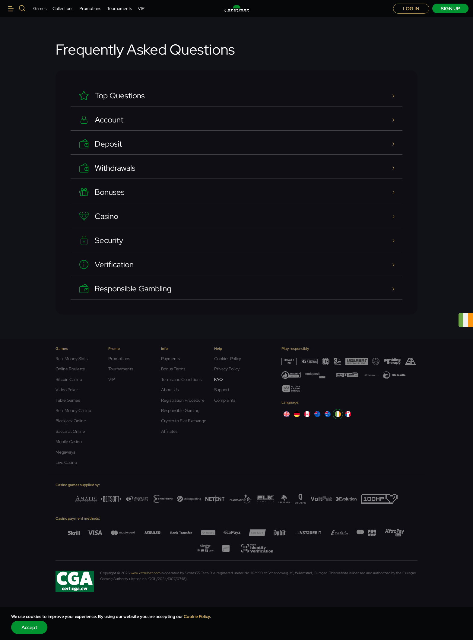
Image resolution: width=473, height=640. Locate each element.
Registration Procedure (183, 400)
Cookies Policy (227, 358)
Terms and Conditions (181, 379)
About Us (170, 389)
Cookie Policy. (197, 616)
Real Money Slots (71, 358)
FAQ (218, 379)
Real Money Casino (73, 410)
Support (221, 389)
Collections (62, 8)
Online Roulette (70, 369)
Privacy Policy (227, 369)
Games (39, 8)
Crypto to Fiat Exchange (183, 420)
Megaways (65, 452)
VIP (141, 8)
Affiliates (169, 431)
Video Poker (67, 389)
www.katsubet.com (145, 573)
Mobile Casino (69, 441)
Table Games (68, 400)
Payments (170, 358)
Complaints (224, 400)
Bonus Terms (173, 369)
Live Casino (66, 462)
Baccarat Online (70, 431)
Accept (29, 627)
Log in (411, 8)
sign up (450, 8)
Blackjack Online (71, 420)
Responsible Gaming (180, 410)
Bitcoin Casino (69, 379)
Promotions (90, 8)
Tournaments (119, 8)
